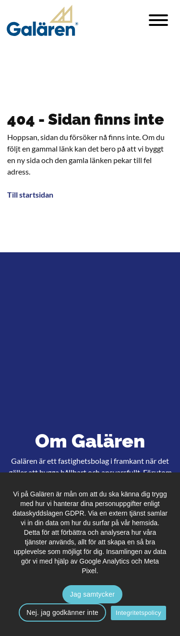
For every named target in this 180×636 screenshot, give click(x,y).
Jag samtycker (92, 594)
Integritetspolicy (138, 612)
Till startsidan (30, 194)
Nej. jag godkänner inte (62, 612)
